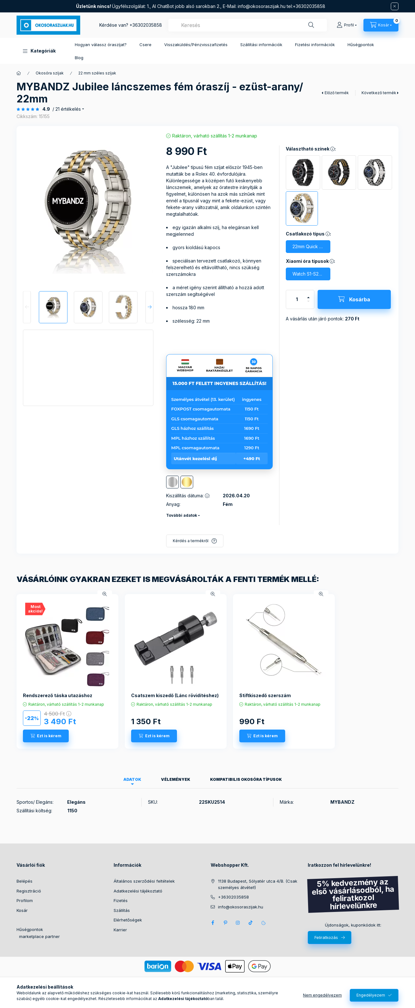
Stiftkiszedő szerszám (265, 695)
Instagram (238, 922)
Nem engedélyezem (322, 995)
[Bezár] (394, 6)
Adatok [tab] (132, 779)
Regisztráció (29, 890)
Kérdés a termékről (190, 540)
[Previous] (27, 307)
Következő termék (379, 92)
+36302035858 (146, 25)
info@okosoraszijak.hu (261, 6)
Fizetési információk (315, 44)
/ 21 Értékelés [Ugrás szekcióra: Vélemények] (67, 109)
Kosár (22, 910)
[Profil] (346, 25)
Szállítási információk (261, 44)
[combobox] (247, 25)
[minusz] (308, 304)
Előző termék (337, 92)
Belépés (24, 881)
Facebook (212, 922)
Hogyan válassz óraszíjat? (101, 44)
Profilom (25, 900)
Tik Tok (250, 922)
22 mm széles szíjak (97, 73)
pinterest (225, 922)
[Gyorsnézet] (104, 594)
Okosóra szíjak (50, 73)
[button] (39, 51)
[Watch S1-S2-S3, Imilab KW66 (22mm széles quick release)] (308, 274)
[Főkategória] (19, 73)
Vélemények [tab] (175, 779)
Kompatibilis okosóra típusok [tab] (246, 779)
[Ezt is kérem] (46, 736)
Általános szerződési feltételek (144, 881)
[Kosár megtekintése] (380, 25)
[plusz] (308, 294)
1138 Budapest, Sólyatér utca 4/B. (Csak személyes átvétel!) (257, 884)
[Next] (149, 307)
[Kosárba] (354, 299)
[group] (207, 671)
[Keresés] (311, 25)
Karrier (120, 929)
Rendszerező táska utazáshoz (57, 695)
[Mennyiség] (297, 299)
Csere (145, 44)
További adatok (181, 515)
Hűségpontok (361, 44)
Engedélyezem (370, 995)
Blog (79, 57)
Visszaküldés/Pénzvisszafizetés (196, 44)
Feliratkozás (326, 937)
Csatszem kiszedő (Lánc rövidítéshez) (175, 695)
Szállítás (122, 910)
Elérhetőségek (128, 919)
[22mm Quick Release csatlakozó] (308, 246)
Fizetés (121, 900)
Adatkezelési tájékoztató (138, 890)
